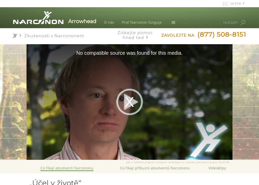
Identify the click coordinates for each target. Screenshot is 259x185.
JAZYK (235, 3)
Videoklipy (217, 167)
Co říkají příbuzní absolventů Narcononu (155, 167)
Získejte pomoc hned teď (135, 35)
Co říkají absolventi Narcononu (66, 167)
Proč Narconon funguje (142, 22)
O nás (109, 22)
